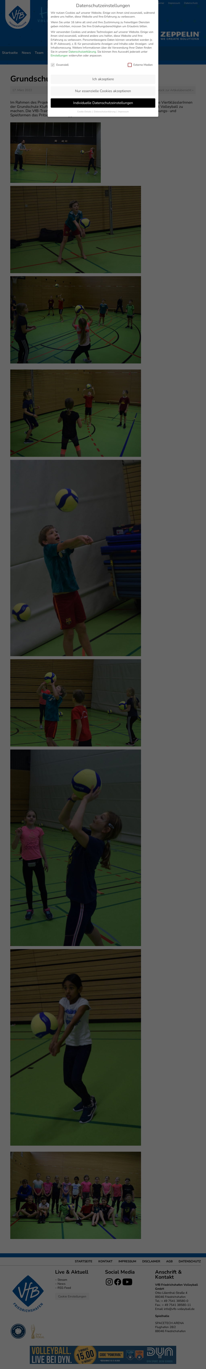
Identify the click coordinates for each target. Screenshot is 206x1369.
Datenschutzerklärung (82, 52)
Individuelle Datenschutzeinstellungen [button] (103, 102)
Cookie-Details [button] (84, 111)
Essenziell (60, 65)
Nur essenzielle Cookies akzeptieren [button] (103, 90)
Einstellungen (59, 55)
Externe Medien (140, 65)
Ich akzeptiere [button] (103, 79)
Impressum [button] (123, 111)
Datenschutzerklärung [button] (105, 111)
